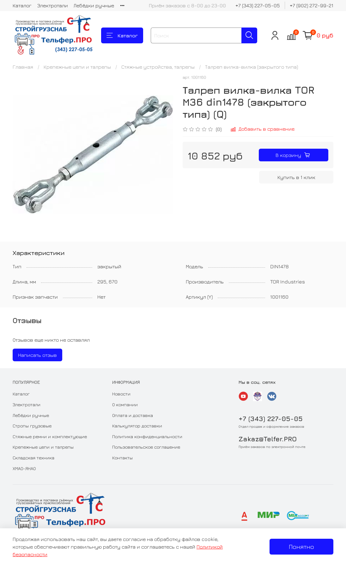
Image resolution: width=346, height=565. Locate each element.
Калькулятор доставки (137, 425)
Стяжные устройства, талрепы (158, 67)
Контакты (122, 457)
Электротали (52, 5)
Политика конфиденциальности (147, 436)
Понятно (301, 546)
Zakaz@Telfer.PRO (268, 439)
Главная (23, 67)
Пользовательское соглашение (146, 447)
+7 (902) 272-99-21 (311, 5)
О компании (125, 404)
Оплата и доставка (132, 415)
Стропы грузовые (32, 425)
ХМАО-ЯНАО (24, 468)
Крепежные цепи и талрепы (77, 67)
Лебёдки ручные (94, 5)
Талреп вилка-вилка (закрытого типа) (251, 67)
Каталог (22, 5)
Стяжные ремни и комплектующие (50, 436)
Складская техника (33, 457)
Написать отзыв (37, 355)
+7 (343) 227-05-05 (257, 5)
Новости (121, 393)
